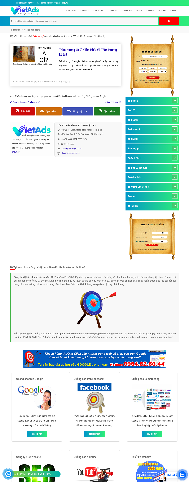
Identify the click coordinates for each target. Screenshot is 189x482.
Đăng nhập (62, 82)
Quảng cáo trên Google (29, 379)
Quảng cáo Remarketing (145, 379)
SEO (139, 11)
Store (162, 11)
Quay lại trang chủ (112, 102)
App (131, 196)
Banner (112, 11)
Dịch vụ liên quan (137, 167)
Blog (173, 11)
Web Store (134, 158)
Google (84, 11)
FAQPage (15, 152)
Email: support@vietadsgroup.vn (52, 3)
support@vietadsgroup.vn (71, 148)
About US (71, 11)
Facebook (98, 11)
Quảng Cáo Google (138, 186)
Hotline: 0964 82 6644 (23, 3)
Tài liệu (133, 206)
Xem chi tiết (37, 434)
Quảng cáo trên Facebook (89, 379)
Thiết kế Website (141, 457)
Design (150, 11)
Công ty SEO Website (28, 457)
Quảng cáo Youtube (85, 457)
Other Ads (126, 11)
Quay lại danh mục (25, 102)
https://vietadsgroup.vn (70, 153)
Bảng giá (133, 148)
